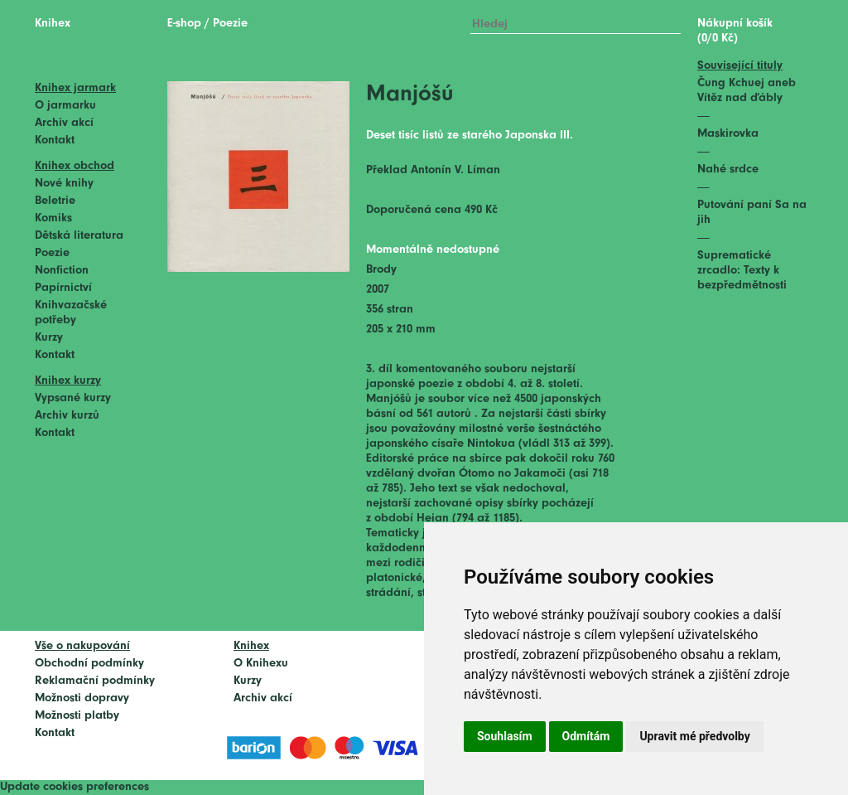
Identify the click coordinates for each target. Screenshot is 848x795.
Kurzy (49, 337)
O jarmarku (65, 105)
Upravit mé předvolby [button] (694, 736)
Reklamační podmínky (95, 681)
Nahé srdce (728, 169)
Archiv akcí (64, 123)
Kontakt (55, 140)
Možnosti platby (77, 715)
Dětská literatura (79, 235)
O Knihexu (261, 663)
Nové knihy (64, 183)
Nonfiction (62, 270)
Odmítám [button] (586, 736)
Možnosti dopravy (82, 698)
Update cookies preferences (74, 787)
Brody (381, 269)
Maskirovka (728, 133)
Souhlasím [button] (504, 736)
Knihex (52, 23)
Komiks (53, 218)
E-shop (184, 23)
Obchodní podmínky (89, 663)
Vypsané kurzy (73, 398)
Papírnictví (63, 288)
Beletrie (55, 201)
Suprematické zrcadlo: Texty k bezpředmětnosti (742, 270)
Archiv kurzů (67, 415)
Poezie (52, 253)
